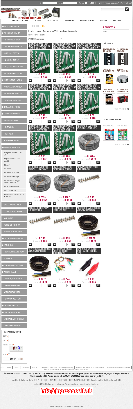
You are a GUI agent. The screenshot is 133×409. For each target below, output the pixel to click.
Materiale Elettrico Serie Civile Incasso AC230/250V (14, 195)
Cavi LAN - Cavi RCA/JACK (11, 190)
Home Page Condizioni (20, 20)
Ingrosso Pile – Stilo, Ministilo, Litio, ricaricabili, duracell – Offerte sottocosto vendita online (66, 369)
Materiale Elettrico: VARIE (50, 31)
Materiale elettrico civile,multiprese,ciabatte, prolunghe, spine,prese (57, 367)
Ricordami (81, 3)
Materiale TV (7, 165)
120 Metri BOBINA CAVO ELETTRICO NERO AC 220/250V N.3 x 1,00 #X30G (39, 250)
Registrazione (25, 367)
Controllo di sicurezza (8, 345)
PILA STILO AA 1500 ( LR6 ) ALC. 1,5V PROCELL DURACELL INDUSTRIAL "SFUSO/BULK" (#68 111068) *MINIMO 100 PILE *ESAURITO (109, 50)
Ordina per (31, 38)
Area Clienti (70, 20)
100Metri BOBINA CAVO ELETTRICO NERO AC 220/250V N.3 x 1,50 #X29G (88, 209)
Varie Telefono (7, 169)
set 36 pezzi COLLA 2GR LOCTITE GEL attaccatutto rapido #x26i (108, 127)
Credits (9, 367)
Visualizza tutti (120, 108)
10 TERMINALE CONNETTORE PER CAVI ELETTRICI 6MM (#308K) (38, 209)
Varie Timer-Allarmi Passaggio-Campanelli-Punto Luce (12, 181)
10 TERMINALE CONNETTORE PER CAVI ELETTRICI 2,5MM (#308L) (63, 209)
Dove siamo (117, 20)
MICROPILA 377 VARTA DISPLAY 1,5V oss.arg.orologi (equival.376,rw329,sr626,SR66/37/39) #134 (122, 70)
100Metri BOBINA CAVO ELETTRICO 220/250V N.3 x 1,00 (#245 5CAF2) (38, 168)
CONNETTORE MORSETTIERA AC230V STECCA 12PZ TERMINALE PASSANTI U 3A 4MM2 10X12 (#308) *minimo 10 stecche (39, 47)
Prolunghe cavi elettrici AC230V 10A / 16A (14, 153)
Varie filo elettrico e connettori (11, 186)
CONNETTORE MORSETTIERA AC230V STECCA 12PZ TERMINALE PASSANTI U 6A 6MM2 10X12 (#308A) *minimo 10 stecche (64, 47)
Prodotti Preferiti (87, 20)
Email (41, 3)
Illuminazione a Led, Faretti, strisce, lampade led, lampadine (90, 367)
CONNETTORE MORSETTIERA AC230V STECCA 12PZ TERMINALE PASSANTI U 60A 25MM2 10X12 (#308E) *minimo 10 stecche (88, 88)
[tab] (14, 26)
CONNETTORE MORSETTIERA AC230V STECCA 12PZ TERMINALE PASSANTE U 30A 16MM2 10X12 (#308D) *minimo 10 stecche (64, 88)
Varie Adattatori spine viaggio (11, 176)
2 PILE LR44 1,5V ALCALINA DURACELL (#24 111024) (108, 90)
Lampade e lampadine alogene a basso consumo (118, 367)
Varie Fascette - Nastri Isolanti (11, 172)
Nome (5, 336)
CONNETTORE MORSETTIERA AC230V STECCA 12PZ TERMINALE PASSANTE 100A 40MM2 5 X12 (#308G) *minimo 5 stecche (64, 129)
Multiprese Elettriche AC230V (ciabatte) (11, 159)
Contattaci (16, 367)
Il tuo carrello (109, 27)
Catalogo (37, 20)
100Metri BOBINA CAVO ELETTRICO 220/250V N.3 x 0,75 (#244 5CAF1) (87, 127)
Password (60, 3)
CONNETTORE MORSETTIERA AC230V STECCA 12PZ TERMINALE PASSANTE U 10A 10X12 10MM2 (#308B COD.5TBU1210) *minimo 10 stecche (88, 47)
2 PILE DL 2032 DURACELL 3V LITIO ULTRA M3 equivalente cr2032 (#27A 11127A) (108, 70)
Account (103, 20)
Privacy (5, 355)
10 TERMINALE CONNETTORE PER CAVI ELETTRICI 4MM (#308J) (87, 168)
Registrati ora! (126, 3)
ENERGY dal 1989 (53, 20)
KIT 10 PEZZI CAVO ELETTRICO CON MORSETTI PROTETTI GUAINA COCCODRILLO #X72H (62, 251)
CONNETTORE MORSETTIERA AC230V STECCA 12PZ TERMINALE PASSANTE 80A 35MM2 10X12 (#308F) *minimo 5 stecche (39, 129)
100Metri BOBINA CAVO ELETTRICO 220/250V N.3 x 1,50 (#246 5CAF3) (62, 168)
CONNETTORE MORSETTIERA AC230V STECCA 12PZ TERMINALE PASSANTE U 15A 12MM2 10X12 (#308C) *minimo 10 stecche (39, 88)
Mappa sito (34, 367)
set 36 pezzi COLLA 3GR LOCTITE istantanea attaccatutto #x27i (122, 127)
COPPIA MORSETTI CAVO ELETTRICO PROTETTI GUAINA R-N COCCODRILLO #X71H (87, 251)
